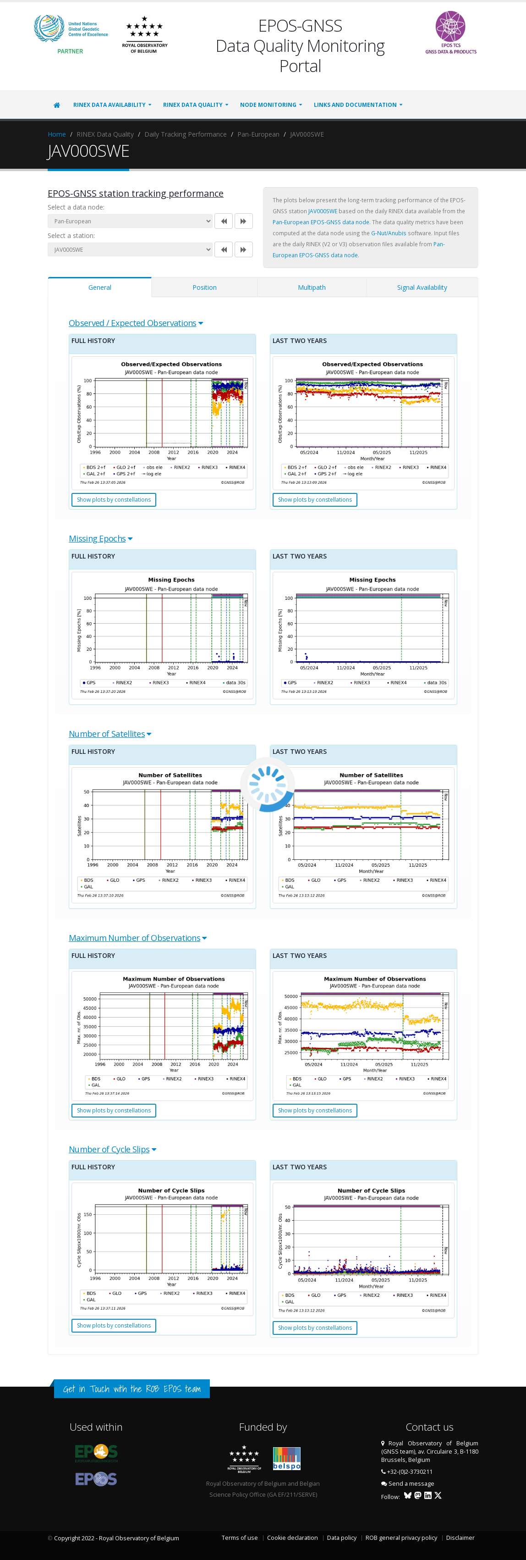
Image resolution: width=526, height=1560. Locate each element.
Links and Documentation (355, 105)
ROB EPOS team (173, 1388)
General (99, 287)
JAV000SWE (322, 211)
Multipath (312, 287)
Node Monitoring (268, 105)
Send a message (411, 1484)
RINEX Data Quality (193, 105)
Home (57, 134)
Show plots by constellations (114, 499)
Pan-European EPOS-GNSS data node (321, 222)
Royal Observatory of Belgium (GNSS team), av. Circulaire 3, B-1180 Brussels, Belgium (430, 1451)
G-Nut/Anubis (388, 233)
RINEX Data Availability (109, 105)
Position (204, 287)
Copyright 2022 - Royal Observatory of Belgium (116, 1538)
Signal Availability (422, 287)
